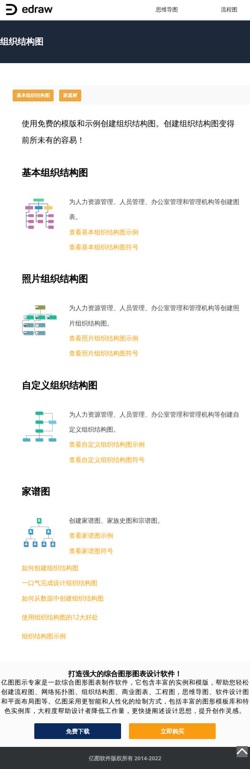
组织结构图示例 (44, 636)
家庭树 (70, 95)
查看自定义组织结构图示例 (107, 444)
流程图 (229, 10)
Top (242, 751)
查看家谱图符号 (91, 550)
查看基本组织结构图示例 (103, 232)
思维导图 (167, 10)
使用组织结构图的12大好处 (60, 617)
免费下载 (78, 731)
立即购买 (172, 731)
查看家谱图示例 (91, 535)
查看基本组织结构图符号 (103, 247)
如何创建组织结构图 (50, 567)
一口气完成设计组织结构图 (59, 582)
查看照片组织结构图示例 (103, 338)
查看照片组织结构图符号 (103, 353)
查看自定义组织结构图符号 (107, 459)
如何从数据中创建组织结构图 (63, 598)
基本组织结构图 (33, 95)
